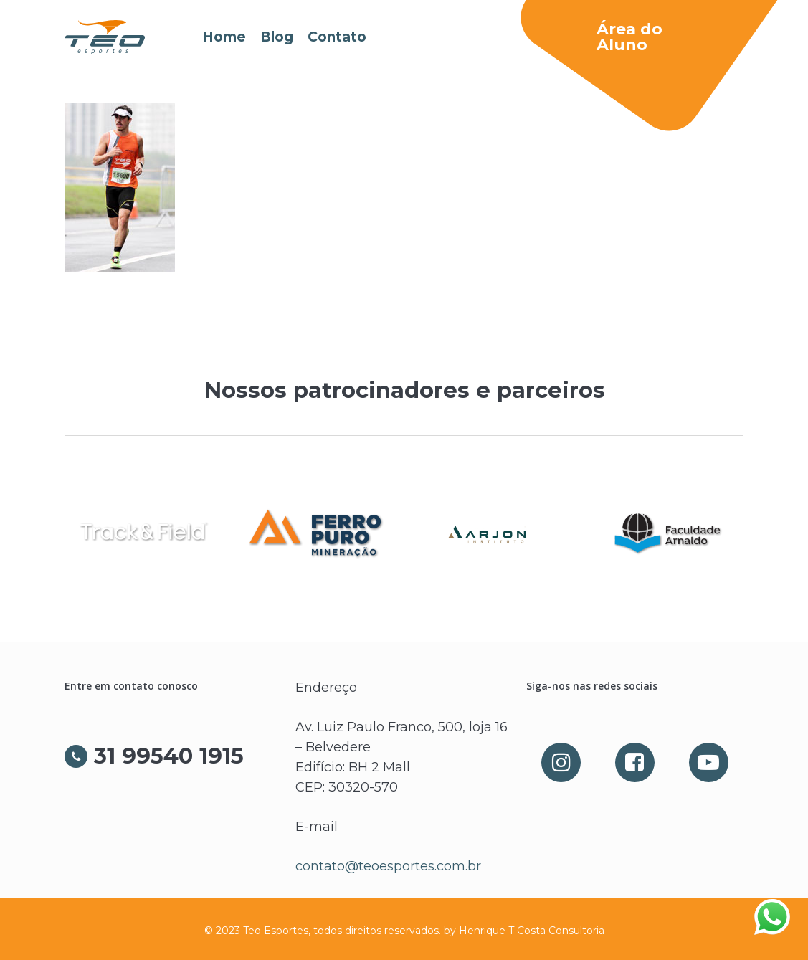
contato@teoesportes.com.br (388, 866)
